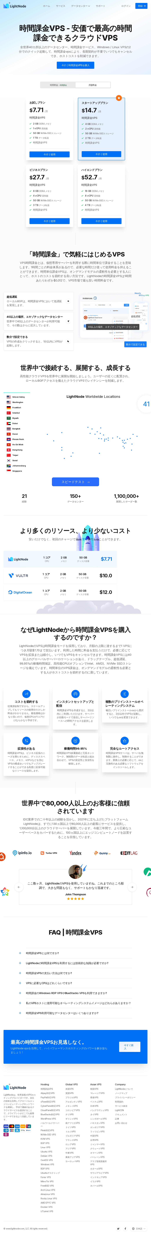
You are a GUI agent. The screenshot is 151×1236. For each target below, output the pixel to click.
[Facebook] (125, 1228)
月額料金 (92, 85)
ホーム (46, 5)
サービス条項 (121, 1106)
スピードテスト (73, 482)
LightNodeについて (124, 1089)
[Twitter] (118, 1228)
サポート (100, 5)
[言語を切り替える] (138, 1228)
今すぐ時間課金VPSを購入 (76, 65)
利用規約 (119, 1101)
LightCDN (119, 1110)
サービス (60, 5)
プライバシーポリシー (125, 1097)
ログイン (126, 5)
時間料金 (58, 85)
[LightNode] (16, 6)
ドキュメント (121, 1114)
